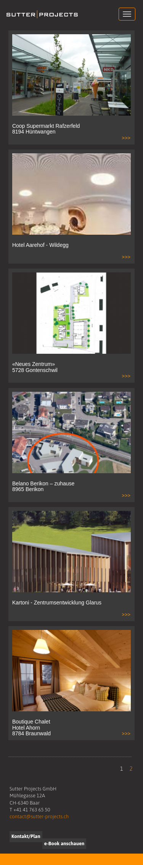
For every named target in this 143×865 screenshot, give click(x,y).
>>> (126, 138)
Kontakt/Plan (25, 836)
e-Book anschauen (64, 843)
